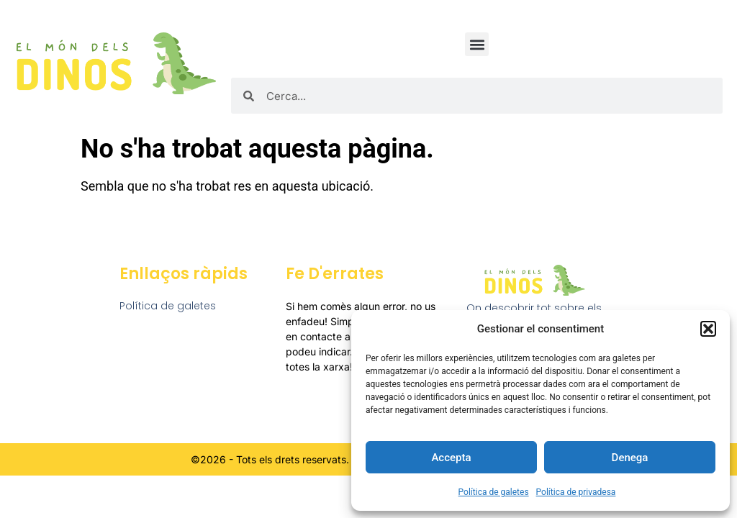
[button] (708, 329)
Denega (630, 457)
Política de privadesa (576, 492)
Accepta (451, 457)
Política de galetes (493, 492)
